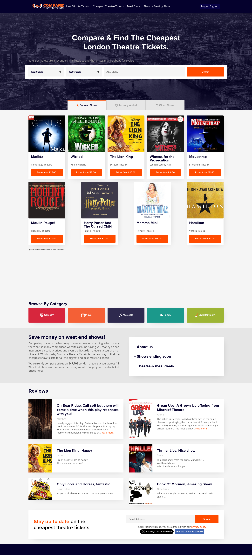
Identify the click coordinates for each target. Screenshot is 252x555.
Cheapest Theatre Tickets (108, 6)
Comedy (47, 315)
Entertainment (205, 315)
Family (165, 315)
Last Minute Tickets (78, 6)
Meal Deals (133, 6)
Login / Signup (209, 6)
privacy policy (198, 526)
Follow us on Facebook (189, 531)
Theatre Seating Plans (157, 6)
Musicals (126, 315)
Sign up (207, 519)
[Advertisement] (126, 273)
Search (205, 71)
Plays (86, 315)
